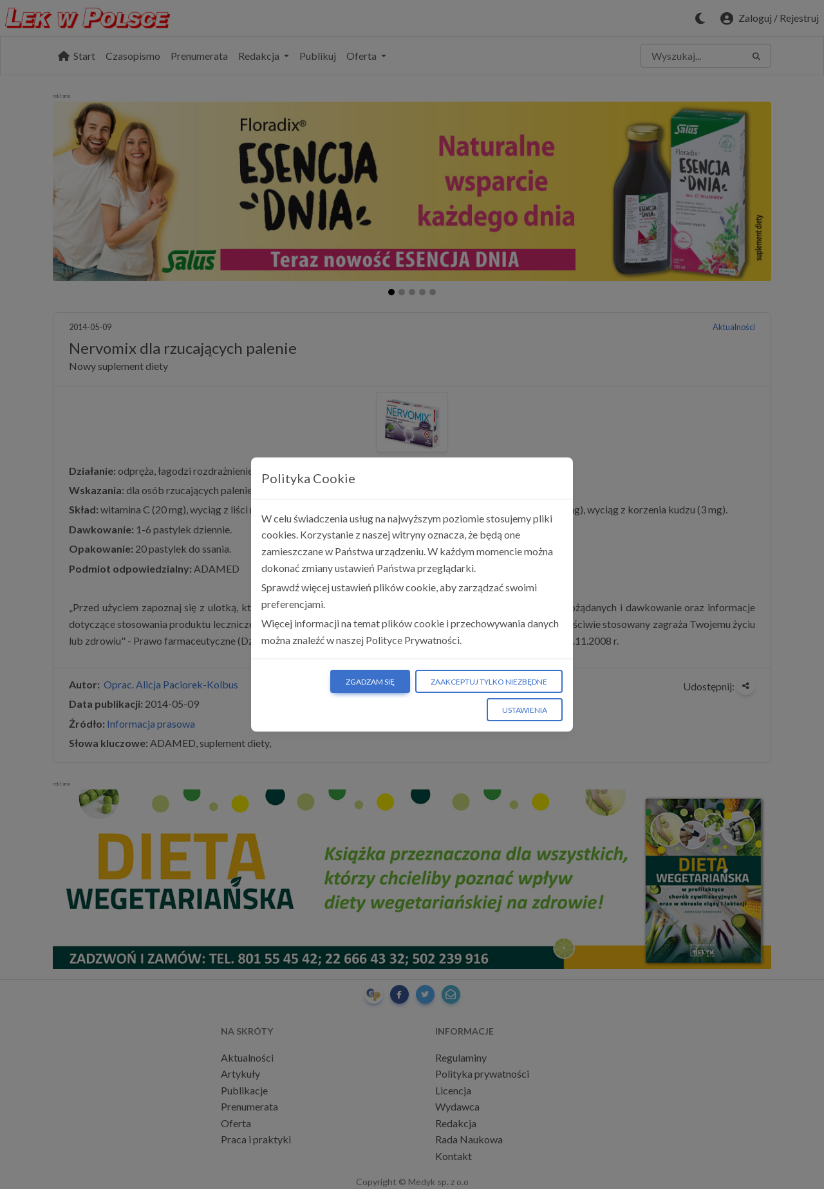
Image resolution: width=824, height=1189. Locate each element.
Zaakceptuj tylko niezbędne (489, 682)
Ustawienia (524, 710)
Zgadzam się (370, 682)
